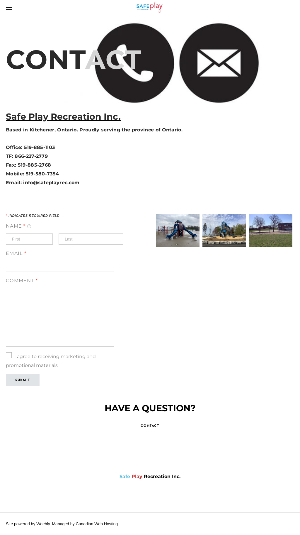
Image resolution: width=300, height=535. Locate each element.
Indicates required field (32, 215)
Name (18, 226)
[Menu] (10, 7)
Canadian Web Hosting (97, 524)
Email (16, 253)
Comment (22, 280)
